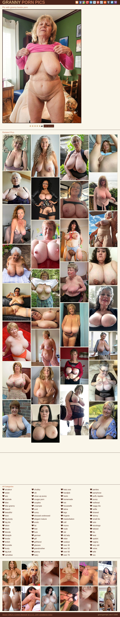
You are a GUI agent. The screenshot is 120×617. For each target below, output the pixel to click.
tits (92, 532)
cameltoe (7, 555)
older (64, 539)
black (5, 529)
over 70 (65, 555)
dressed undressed (41, 516)
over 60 (65, 552)
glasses (36, 545)
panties (94, 490)
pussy (94, 499)
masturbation (67, 519)
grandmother (38, 548)
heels (64, 496)
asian (5, 493)
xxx (92, 555)
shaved (94, 512)
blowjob (6, 535)
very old (94, 545)
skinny (94, 516)
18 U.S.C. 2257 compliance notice (40, 615)
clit (34, 493)
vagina (94, 542)
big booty (7, 519)
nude (64, 529)
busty (5, 548)
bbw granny (8, 506)
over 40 (65, 545)
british (6, 542)
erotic (35, 522)
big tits (6, 522)
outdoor (65, 542)
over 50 (65, 548)
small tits (95, 519)
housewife (66, 506)
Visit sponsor (49, 126)
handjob (65, 493)
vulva (93, 548)
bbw (5, 503)
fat (34, 526)
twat (93, 535)
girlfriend (36, 542)
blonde (6, 532)
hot (63, 503)
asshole (6, 499)
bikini (5, 526)
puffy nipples (96, 496)
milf (63, 522)
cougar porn (38, 499)
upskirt (94, 539)
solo (93, 522)
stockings (95, 526)
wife (93, 552)
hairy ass (66, 490)
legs (64, 512)
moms (65, 526)
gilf (34, 539)
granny (36, 552)
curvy (35, 512)
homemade (67, 499)
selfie (93, 509)
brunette (7, 545)
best (5, 516)
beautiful (7, 512)
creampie (37, 506)
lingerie (65, 516)
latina (64, 509)
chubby (36, 490)
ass (5, 496)
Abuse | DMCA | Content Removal (14, 615)
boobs (6, 539)
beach (6, 509)
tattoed (94, 529)
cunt (35, 509)
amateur (7, 490)
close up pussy (39, 496)
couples (36, 503)
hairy (35, 555)
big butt (6, 552)
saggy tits (95, 506)
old (63, 532)
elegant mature (39, 519)
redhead (94, 503)
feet (34, 529)
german (36, 535)
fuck (35, 532)
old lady (65, 535)
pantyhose (95, 493)
